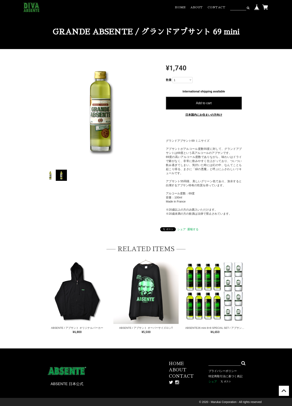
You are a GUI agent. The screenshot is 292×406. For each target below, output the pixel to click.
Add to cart (203, 103)
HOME (180, 7)
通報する (193, 229)
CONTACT (216, 7)
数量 (169, 79)
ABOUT (196, 7)
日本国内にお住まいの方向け (203, 114)
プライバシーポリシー (222, 371)
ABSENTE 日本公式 (66, 384)
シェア (181, 229)
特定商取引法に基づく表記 (225, 376)
